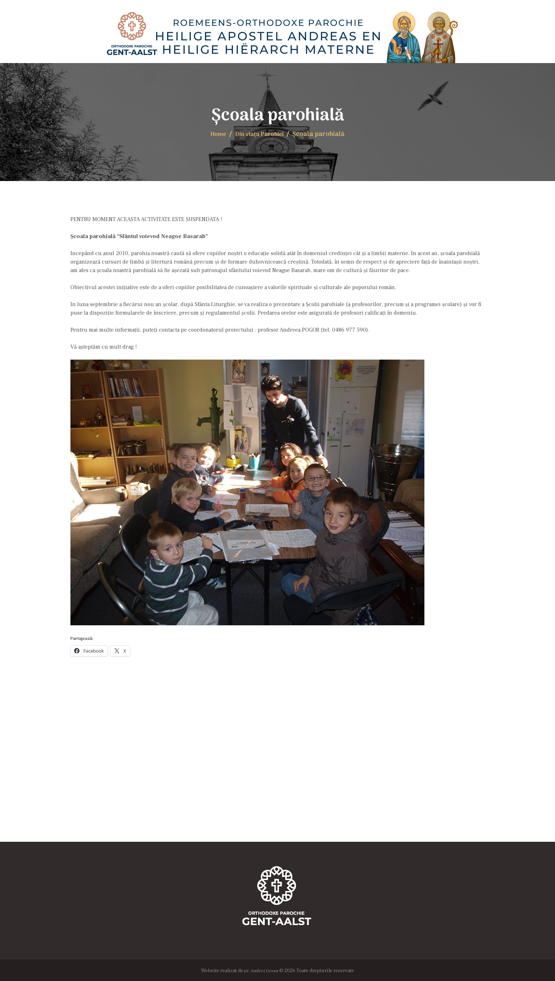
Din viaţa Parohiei (260, 133)
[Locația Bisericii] (277, 770)
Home (216, 133)
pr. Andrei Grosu (261, 969)
